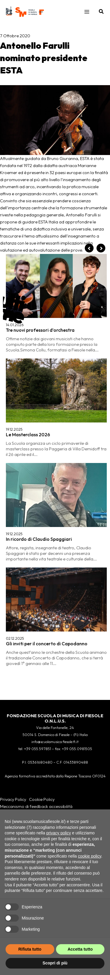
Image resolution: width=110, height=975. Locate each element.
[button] (101, 12)
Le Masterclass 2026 (28, 434)
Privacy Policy (13, 799)
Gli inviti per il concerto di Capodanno (46, 643)
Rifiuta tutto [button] (29, 949)
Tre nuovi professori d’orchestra (40, 330)
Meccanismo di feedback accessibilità (36, 806)
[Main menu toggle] (87, 12)
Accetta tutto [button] (80, 949)
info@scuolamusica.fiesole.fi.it (55, 741)
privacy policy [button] (58, 833)
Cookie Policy (42, 799)
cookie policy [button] (89, 856)
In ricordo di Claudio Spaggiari (39, 539)
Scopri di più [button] (55, 963)
